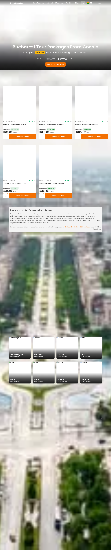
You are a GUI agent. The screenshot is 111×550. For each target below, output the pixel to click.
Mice (77, 3)
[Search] (83, 3)
